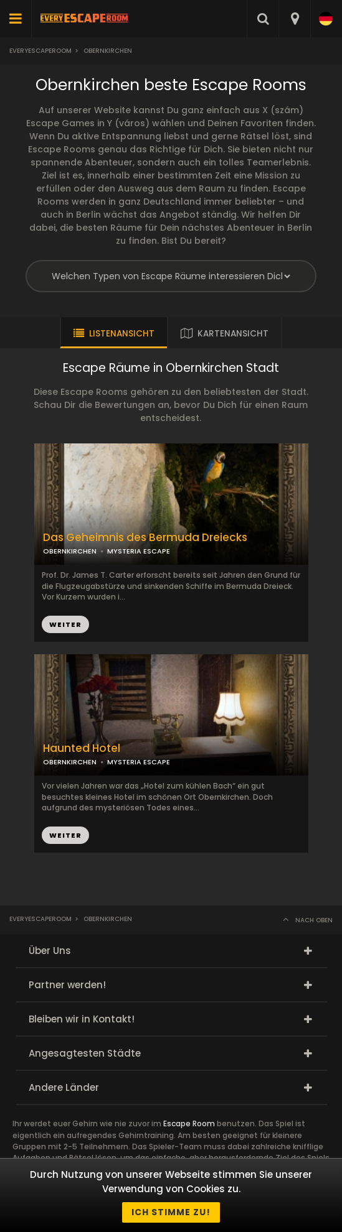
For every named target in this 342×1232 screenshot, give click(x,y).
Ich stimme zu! (171, 1212)
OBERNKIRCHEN (70, 551)
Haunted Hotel (81, 748)
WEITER (65, 624)
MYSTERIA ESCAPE (138, 551)
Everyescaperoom (40, 50)
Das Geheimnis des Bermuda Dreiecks (145, 537)
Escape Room (189, 1123)
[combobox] (294, 18)
